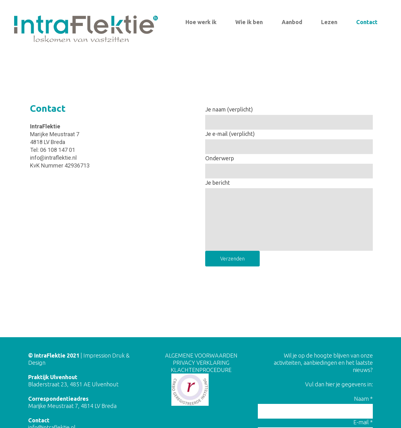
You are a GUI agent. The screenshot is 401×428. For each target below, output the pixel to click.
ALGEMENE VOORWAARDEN (201, 355)
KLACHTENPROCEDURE (201, 370)
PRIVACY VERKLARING (201, 362)
